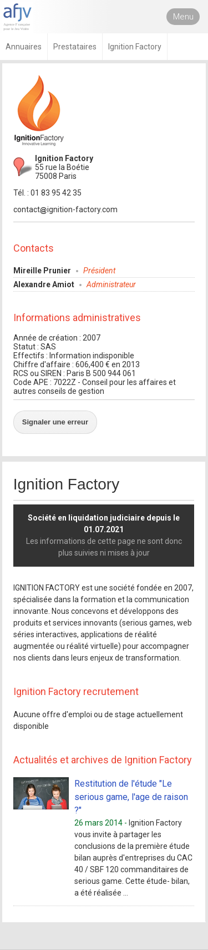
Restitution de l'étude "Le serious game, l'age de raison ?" (131, 797)
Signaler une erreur (55, 422)
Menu (183, 17)
